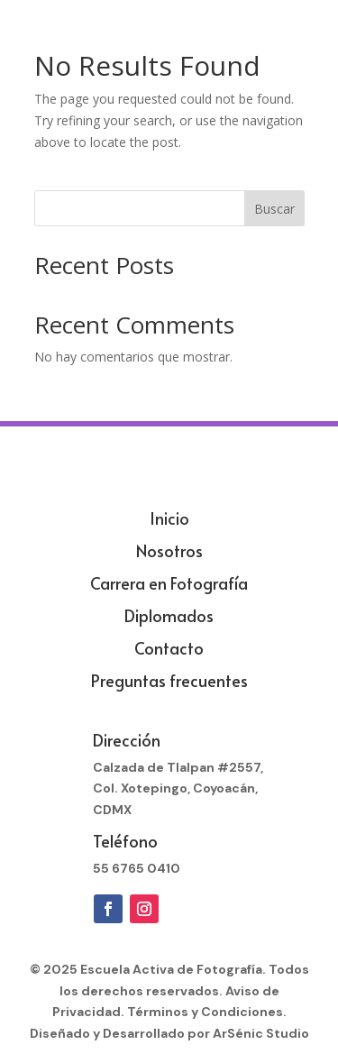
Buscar (274, 208)
